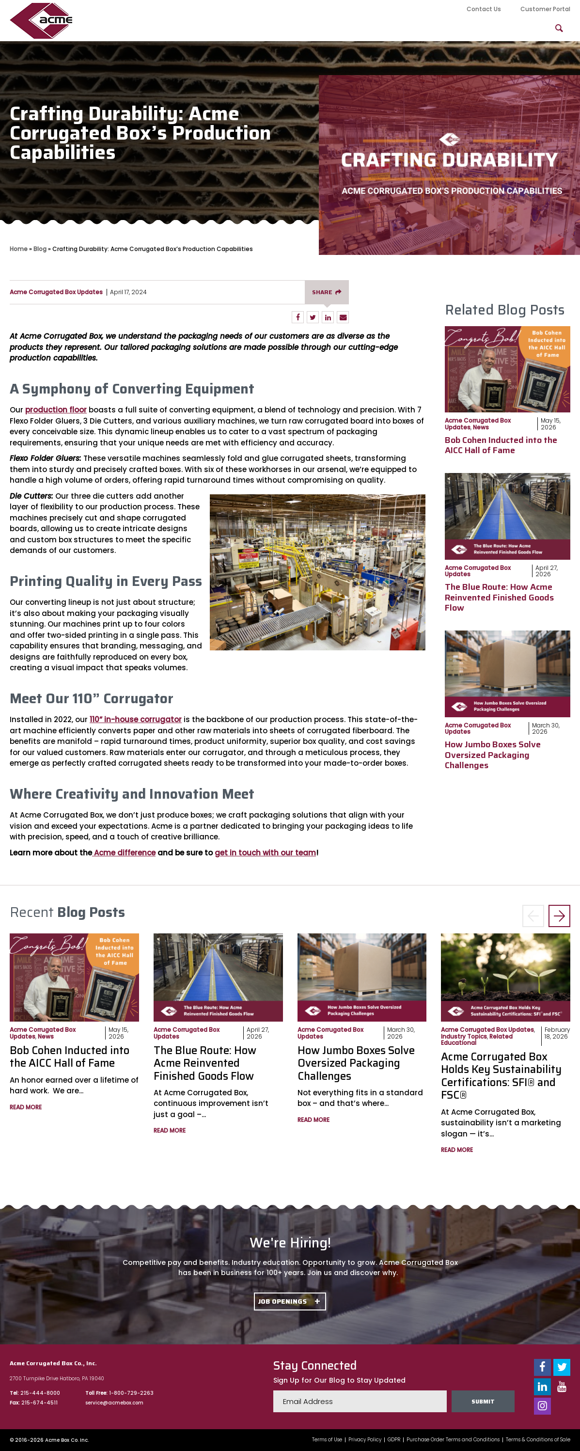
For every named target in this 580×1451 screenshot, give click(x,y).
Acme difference (124, 853)
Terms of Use (327, 1439)
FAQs (519, 28)
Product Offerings (301, 28)
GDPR (394, 1439)
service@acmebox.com (114, 1402)
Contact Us (484, 9)
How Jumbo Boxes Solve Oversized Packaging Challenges (493, 755)
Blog (475, 28)
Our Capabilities (210, 28)
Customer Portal (545, 9)
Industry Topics (464, 1036)
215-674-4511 (39, 1402)
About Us (136, 28)
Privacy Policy (364, 1439)
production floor (56, 410)
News (481, 427)
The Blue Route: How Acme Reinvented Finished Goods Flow (499, 597)
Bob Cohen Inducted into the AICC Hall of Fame (501, 445)
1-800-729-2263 (131, 1393)
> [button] (559, 916)
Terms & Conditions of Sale (538, 1439)
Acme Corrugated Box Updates (56, 292)
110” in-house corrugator (136, 719)
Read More (26, 1107)
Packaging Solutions (401, 28)
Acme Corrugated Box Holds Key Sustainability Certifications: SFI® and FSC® (501, 1076)
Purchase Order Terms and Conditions (453, 1439)
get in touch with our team (265, 853)
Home (19, 249)
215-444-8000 (40, 1393)
